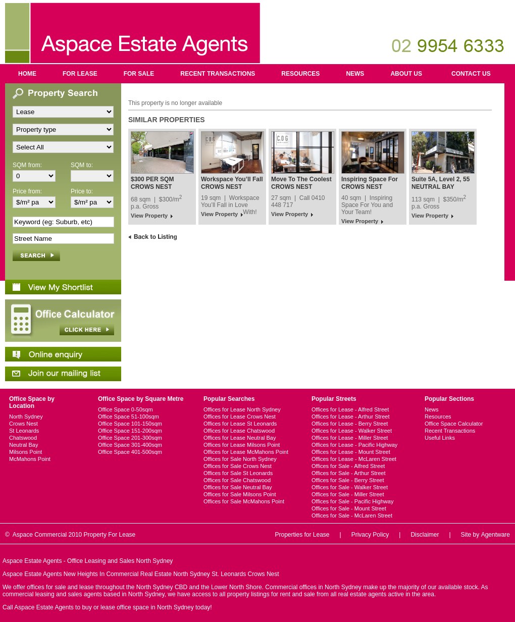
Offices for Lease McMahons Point (245, 452)
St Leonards (24, 431)
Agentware (495, 534)
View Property (149, 216)
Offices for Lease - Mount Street (351, 452)
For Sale (139, 73)
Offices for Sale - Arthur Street (349, 473)
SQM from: (27, 165)
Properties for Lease (302, 534)
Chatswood (23, 438)
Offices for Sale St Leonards (238, 473)
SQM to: (82, 165)
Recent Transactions (217, 73)
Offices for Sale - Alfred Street (348, 466)
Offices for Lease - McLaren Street (354, 459)
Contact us (471, 73)
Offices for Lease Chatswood (239, 431)
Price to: (82, 191)
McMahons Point (29, 459)
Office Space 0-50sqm (125, 409)
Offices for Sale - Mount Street (349, 508)
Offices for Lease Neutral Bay (239, 438)
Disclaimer (424, 534)
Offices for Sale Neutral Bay (237, 487)
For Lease (80, 73)
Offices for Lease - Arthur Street (350, 416)
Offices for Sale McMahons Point (243, 501)
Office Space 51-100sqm (128, 416)
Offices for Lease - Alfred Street (350, 409)
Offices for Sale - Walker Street (350, 487)
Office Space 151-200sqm (130, 431)
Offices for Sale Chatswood (237, 480)
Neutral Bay (23, 445)
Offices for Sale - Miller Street (348, 494)
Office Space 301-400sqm (130, 445)
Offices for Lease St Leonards (240, 424)
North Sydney (26, 416)
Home (27, 73)
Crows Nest (23, 424)
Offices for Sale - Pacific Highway (352, 501)
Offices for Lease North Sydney (242, 409)
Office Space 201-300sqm (130, 438)
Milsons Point (25, 452)
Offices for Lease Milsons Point (241, 445)
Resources (300, 73)
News (355, 73)
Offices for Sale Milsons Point (239, 494)
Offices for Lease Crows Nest (239, 416)
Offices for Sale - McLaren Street (352, 515)
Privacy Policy (370, 534)
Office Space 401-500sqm (130, 452)
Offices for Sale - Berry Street (348, 480)
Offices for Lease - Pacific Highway (354, 445)
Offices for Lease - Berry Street (350, 424)
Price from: (27, 191)
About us (406, 73)
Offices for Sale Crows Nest (237, 466)
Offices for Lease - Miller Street (350, 438)
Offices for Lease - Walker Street (352, 431)
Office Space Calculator (454, 424)
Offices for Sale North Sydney (240, 459)
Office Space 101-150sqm (130, 424)
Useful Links (440, 438)
